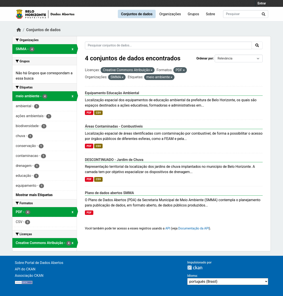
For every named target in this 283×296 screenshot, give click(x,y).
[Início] (19, 30)
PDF (89, 112)
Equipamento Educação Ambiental (112, 93)
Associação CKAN (29, 275)
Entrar (262, 3)
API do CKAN (25, 269)
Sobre (210, 14)
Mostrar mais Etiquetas (34, 195)
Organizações (170, 14)
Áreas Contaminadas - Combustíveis (114, 126)
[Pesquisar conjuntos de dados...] (245, 14)
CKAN (194, 267)
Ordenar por (204, 58)
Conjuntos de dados (136, 14)
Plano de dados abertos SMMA (109, 193)
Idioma (192, 275)
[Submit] (263, 14)
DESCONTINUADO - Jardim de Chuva (114, 160)
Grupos (193, 14)
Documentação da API (193, 228)
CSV (98, 112)
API (167, 228)
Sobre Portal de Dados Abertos (39, 263)
